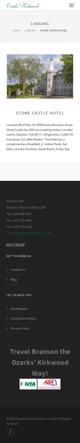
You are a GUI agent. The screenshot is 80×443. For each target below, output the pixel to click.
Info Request (19, 309)
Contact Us (18, 270)
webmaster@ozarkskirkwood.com (28, 233)
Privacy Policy (20, 328)
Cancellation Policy (23, 318)
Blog (14, 279)
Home (16, 30)
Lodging (30, 30)
